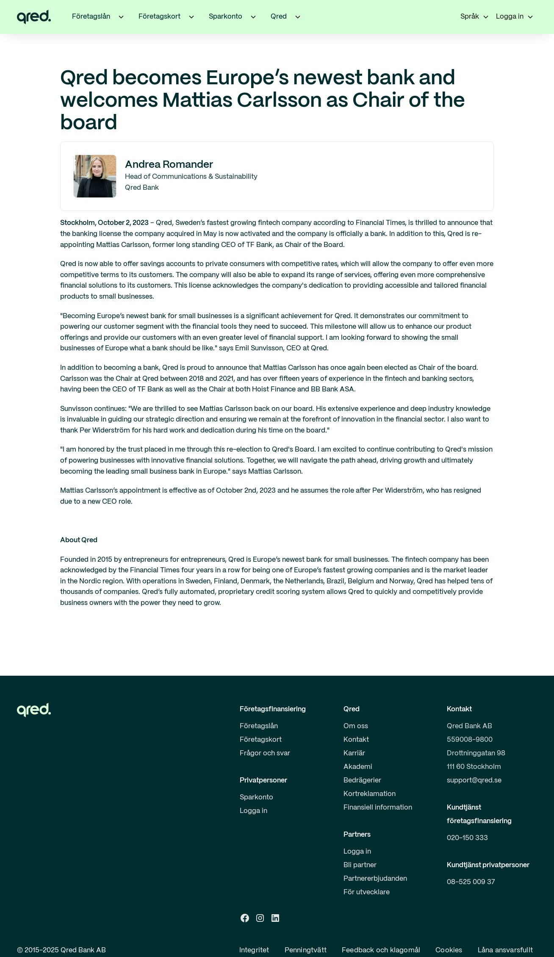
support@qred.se (474, 780)
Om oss (355, 726)
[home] (34, 17)
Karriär (354, 753)
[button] (121, 17)
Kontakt (356, 740)
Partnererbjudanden (375, 879)
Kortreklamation (369, 794)
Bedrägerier (362, 780)
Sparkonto (256, 797)
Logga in (253, 811)
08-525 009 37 (471, 882)
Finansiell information (377, 807)
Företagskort (261, 740)
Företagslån (259, 726)
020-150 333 (467, 838)
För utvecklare (366, 892)
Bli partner (360, 865)
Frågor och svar (265, 753)
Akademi (357, 767)
